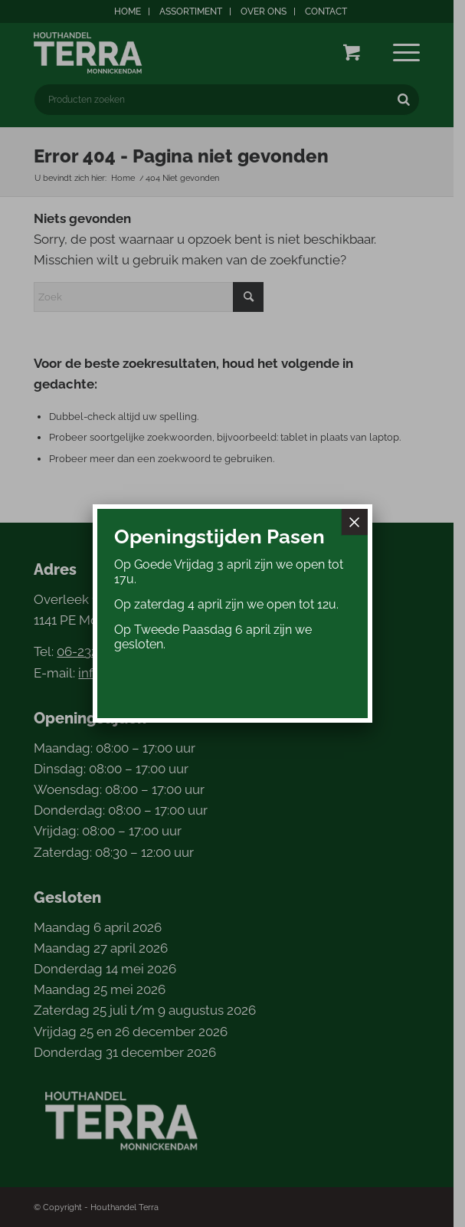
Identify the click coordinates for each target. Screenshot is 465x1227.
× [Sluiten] (355, 522)
